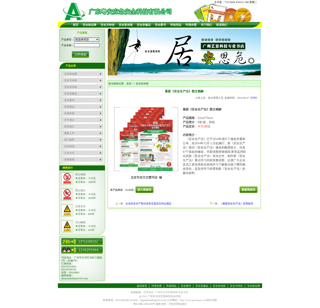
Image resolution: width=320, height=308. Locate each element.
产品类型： (67, 39)
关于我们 (206, 24)
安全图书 (160, 24)
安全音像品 (144, 24)
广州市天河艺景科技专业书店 (171, 292)
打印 (253, 97)
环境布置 (191, 24)
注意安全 (80, 206)
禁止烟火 (80, 190)
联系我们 (221, 24)
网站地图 (212, 300)
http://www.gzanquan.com (193, 300)
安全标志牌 (89, 24)
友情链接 (69, 159)
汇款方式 (69, 152)
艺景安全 (148, 292)
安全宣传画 (126, 24)
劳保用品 (175, 24)
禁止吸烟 (80, 174)
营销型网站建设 (178, 303)
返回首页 (142, 285)
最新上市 (69, 133)
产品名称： (67, 45)
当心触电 (80, 222)
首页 (75, 24)
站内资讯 (69, 146)
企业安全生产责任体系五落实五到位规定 (148, 203)
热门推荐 (69, 139)
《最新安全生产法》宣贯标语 (236, 203)
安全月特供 (107, 24)
